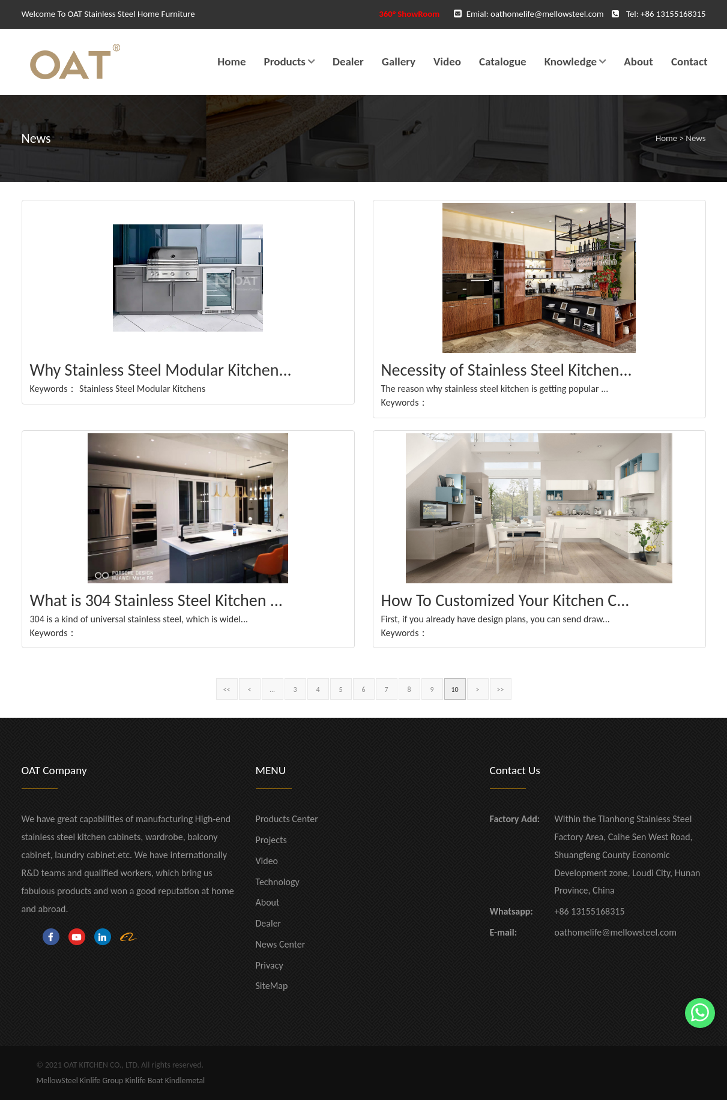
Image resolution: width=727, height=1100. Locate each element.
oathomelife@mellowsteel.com (547, 13)
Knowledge (570, 61)
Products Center (287, 819)
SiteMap (272, 985)
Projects (271, 840)
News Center (281, 944)
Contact (689, 61)
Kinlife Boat (144, 1080)
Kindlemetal (185, 1080)
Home (231, 61)
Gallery (398, 61)
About (638, 61)
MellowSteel (57, 1080)
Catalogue (502, 61)
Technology (278, 882)
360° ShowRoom (409, 13)
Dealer (348, 61)
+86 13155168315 (590, 911)
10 (454, 689)
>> (500, 689)
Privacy (269, 965)
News (695, 138)
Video (447, 61)
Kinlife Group (101, 1080)
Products (285, 61)
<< (227, 689)
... (272, 689)
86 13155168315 (675, 13)
